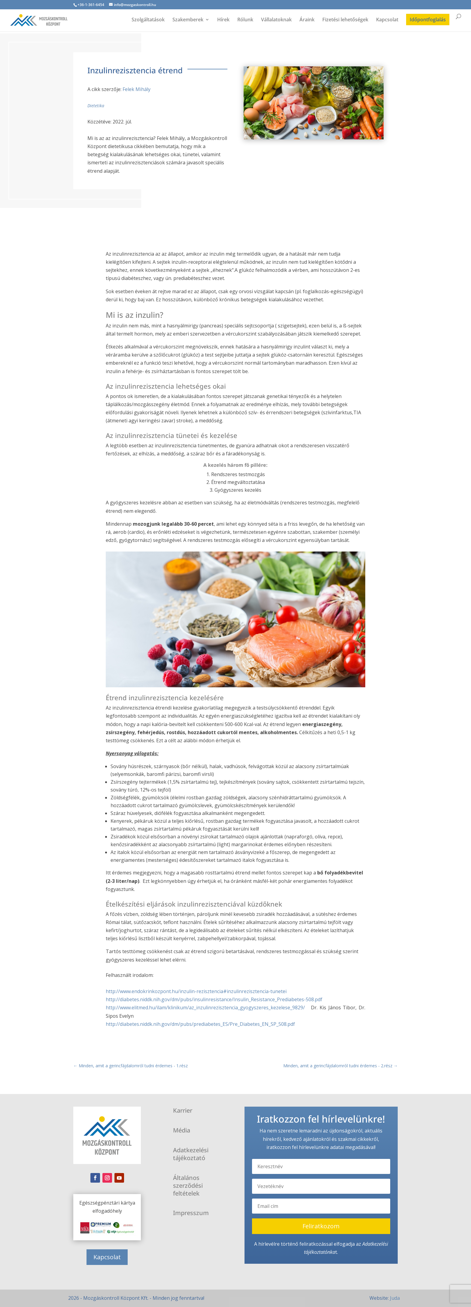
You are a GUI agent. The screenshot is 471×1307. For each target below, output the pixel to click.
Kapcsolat (387, 20)
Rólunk (245, 20)
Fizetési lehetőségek (345, 20)
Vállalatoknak (276, 20)
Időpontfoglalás (428, 19)
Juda (395, 1298)
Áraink (307, 20)
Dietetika (95, 105)
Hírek (223, 20)
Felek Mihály (136, 89)
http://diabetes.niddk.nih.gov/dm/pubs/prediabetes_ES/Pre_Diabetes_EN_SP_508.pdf (200, 1024)
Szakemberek (187, 20)
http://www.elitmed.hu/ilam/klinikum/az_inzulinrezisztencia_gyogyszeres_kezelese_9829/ (206, 1007)
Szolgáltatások (148, 20)
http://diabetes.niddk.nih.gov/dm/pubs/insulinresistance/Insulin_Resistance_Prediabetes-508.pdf (214, 999)
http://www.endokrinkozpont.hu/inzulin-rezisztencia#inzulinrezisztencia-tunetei (196, 991)
